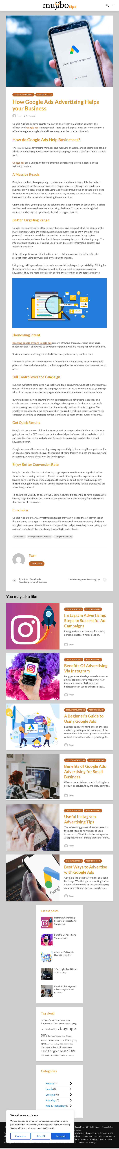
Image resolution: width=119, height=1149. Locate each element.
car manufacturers (48, 1020)
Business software (51, 1023)
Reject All (41, 1136)
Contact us (76, 1130)
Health (49, 1089)
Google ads (32, 127)
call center (65, 1023)
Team (17, 116)
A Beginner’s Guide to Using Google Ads (84, 718)
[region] (40, 1126)
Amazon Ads (46, 1040)
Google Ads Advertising (23, 95)
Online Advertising (74, 609)
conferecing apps (67, 1055)
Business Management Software (60, 1036)
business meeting (52, 1044)
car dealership (48, 1029)
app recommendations (50, 1055)
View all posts (36, 564)
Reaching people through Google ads (32, 342)
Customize (20, 1136)
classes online (66, 1047)
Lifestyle (50, 1094)
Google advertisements (39, 536)
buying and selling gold (51, 1047)
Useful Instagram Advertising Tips (80, 819)
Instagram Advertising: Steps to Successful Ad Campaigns (85, 620)
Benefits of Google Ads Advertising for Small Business (85, 771)
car (58, 1029)
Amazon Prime (58, 1040)
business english (63, 1020)
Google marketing (63, 536)
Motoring (50, 1100)
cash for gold (50, 1051)
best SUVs (67, 1051)
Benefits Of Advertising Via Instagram (85, 668)
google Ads (19, 536)
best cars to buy (66, 1044)
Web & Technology (44, 95)
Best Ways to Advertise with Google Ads (85, 869)
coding (73, 1023)
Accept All (60, 1136)
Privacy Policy (107, 1127)
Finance (50, 1083)
